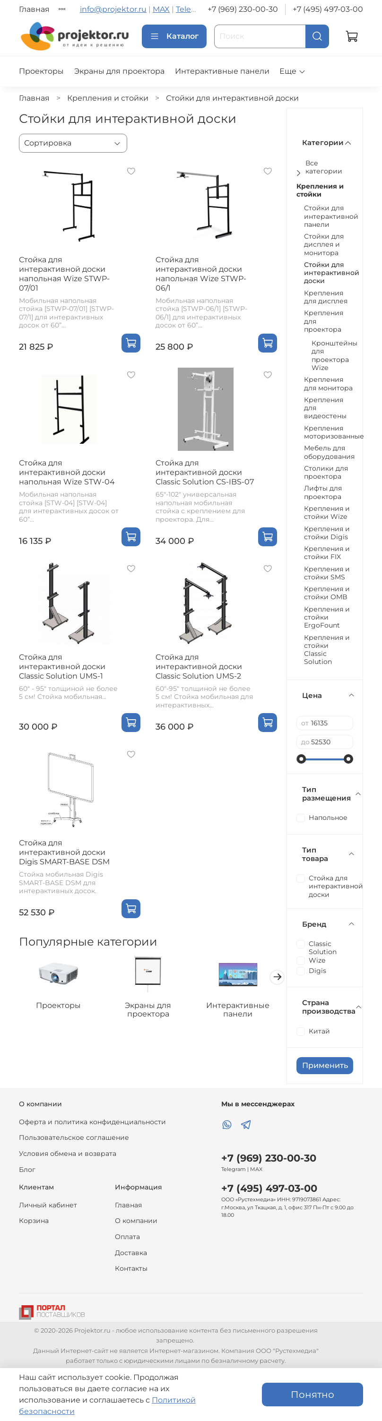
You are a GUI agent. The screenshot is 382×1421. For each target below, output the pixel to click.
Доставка (131, 1253)
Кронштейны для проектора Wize (334, 355)
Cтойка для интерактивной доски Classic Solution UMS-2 (199, 666)
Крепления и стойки (107, 98)
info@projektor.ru (113, 9)
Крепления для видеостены (325, 408)
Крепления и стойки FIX (327, 553)
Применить (325, 1065)
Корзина (34, 1220)
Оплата (127, 1236)
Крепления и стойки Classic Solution (327, 650)
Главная (34, 9)
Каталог (174, 36)
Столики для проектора (326, 473)
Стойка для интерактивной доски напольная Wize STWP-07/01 (64, 274)
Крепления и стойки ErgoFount (327, 617)
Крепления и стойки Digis (327, 533)
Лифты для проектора (323, 492)
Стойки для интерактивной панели (331, 216)
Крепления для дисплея (325, 297)
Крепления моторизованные (334, 432)
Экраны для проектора (119, 71)
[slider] (301, 759)
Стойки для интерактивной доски (331, 273)
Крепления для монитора (328, 384)
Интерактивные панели (222, 71)
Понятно (312, 1394)
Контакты (131, 1268)
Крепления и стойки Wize (327, 513)
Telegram (193, 9)
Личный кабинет (48, 1205)
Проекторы (41, 71)
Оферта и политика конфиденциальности (92, 1122)
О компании (136, 1220)
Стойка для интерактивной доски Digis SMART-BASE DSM (64, 852)
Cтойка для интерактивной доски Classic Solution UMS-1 (62, 666)
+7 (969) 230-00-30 (243, 9)
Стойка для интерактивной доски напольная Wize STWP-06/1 (201, 274)
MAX (161, 9)
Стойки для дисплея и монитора (324, 245)
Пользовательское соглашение (74, 1137)
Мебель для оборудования (329, 452)
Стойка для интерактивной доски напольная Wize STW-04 (67, 472)
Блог (27, 1169)
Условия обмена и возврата (67, 1153)
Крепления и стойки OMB (327, 593)
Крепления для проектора (323, 321)
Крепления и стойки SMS (327, 573)
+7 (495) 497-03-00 (328, 9)
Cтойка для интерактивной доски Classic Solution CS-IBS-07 (205, 472)
